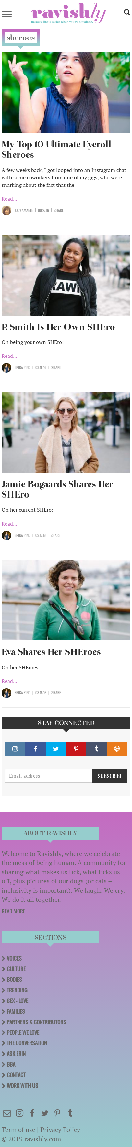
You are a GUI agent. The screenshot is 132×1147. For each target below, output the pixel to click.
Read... (9, 198)
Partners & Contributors (36, 1022)
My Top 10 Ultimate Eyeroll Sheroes (56, 149)
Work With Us (22, 1086)
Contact (16, 1075)
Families (16, 1011)
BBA (11, 1064)
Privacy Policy (60, 1129)
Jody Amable (24, 210)
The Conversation (27, 1043)
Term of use (18, 1129)
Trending (17, 990)
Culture (16, 969)
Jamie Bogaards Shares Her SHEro (57, 489)
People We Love (23, 1032)
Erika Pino (22, 367)
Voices (14, 958)
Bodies (14, 979)
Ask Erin (16, 1054)
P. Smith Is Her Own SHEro (58, 327)
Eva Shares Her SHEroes (51, 652)
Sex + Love (17, 1001)
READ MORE (13, 911)
